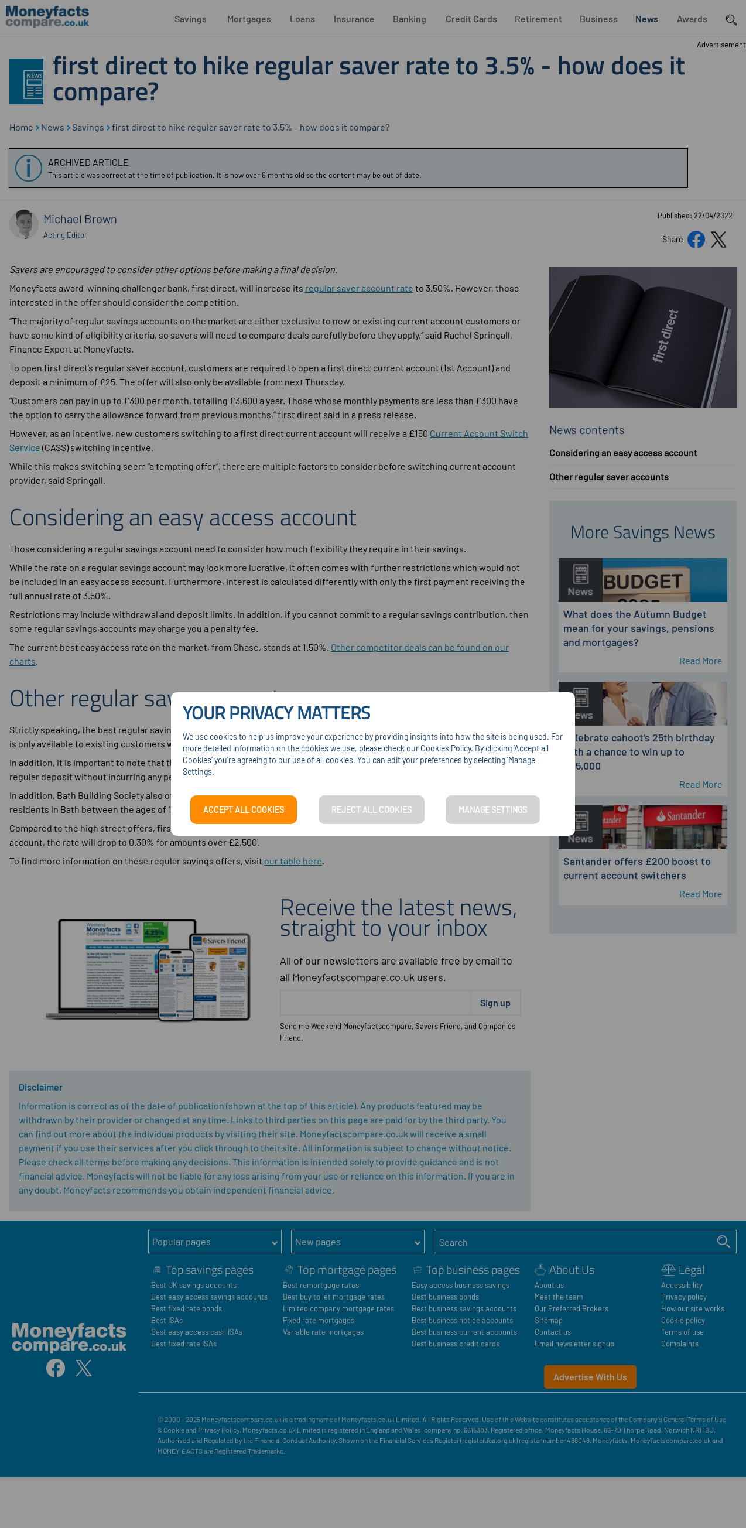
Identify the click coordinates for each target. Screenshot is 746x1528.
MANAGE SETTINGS (492, 810)
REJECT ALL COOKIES (371, 810)
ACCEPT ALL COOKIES (243, 810)
